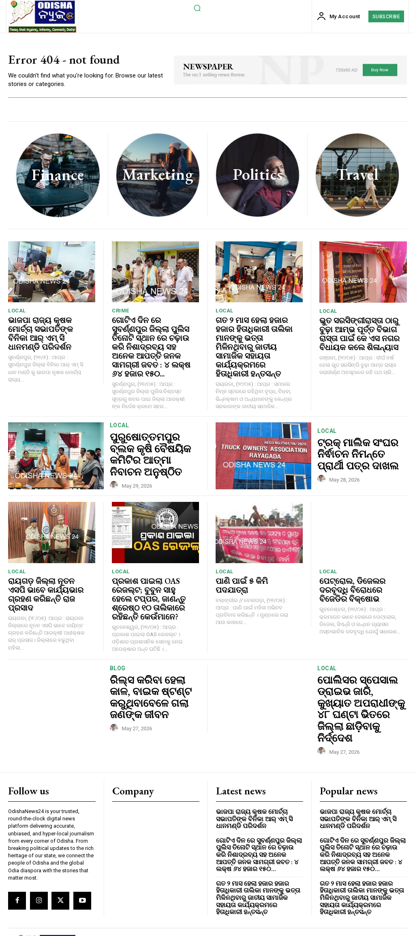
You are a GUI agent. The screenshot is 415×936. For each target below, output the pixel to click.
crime (120, 313)
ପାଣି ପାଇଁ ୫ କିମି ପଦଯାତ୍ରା (253, 564)
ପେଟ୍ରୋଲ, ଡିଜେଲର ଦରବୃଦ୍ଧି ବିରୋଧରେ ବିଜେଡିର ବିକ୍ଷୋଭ (359, 573)
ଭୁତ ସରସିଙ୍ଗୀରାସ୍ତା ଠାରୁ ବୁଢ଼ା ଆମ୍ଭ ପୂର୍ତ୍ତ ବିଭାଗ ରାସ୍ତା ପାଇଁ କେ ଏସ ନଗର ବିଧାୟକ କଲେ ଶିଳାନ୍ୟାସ (359, 333)
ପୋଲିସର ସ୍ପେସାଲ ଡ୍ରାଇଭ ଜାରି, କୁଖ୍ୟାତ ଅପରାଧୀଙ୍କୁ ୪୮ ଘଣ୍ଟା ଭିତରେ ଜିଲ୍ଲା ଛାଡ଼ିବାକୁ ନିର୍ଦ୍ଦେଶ (354, 675)
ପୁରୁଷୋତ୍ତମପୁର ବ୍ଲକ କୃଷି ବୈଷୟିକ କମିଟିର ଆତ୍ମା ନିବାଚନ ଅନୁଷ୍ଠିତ (154, 439)
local (17, 313)
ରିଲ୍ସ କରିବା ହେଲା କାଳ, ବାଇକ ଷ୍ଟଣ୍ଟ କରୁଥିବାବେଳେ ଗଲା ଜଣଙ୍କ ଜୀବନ (153, 675)
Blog (118, 651)
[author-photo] (115, 460)
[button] (197, 7)
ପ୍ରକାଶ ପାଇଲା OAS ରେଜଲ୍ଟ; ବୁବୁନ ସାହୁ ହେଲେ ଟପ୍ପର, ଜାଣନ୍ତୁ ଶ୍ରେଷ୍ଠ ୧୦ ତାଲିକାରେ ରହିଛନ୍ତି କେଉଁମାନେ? (152, 580)
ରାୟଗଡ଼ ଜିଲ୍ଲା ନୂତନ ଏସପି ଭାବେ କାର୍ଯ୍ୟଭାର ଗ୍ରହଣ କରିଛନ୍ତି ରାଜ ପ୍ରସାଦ (44, 572)
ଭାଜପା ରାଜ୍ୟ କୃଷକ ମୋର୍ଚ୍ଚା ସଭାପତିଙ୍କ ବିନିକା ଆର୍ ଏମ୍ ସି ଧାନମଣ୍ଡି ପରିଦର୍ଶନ (46, 329)
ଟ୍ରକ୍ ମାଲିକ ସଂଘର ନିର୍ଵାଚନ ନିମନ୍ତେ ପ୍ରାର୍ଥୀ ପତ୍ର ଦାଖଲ (362, 439)
